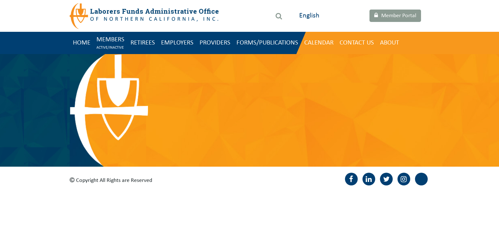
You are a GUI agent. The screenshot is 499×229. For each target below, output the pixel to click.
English (309, 15)
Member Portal (395, 15)
